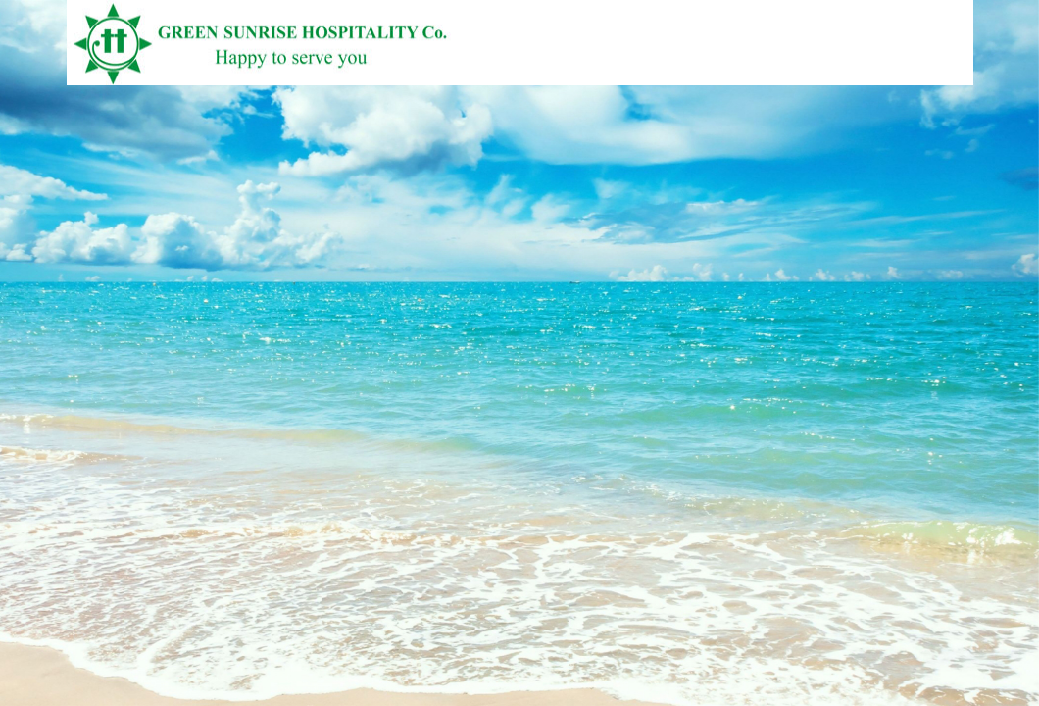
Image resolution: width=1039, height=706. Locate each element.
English (952, 76)
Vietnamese (918, 76)
